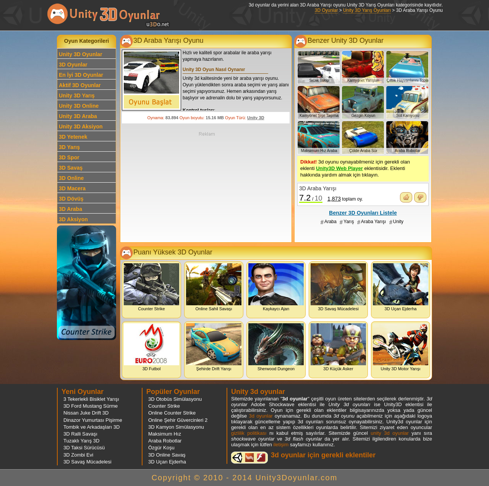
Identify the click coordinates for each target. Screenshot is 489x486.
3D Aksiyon (73, 219)
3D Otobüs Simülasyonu (175, 399)
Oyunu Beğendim (406, 197)
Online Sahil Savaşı (213, 287)
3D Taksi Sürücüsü (84, 447)
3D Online (71, 178)
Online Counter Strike (172, 413)
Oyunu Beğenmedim (420, 197)
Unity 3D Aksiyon (81, 126)
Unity (398, 221)
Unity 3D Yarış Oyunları (367, 10)
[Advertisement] (206, 186)
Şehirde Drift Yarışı (213, 347)
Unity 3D (255, 117)
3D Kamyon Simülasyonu (176, 427)
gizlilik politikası (249, 433)
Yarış (348, 221)
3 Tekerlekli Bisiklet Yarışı (91, 399)
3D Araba (70, 209)
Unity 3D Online (79, 106)
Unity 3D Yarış (77, 95)
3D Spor (69, 157)
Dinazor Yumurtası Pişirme (92, 420)
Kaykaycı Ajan (276, 287)
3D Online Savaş (167, 455)
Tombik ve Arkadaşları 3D (91, 427)
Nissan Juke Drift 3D (85, 413)
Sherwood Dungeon (276, 347)
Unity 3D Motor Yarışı (400, 347)
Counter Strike (151, 287)
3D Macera (72, 188)
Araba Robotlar (164, 441)
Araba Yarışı (373, 221)
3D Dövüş (71, 199)
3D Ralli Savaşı (80, 434)
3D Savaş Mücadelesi (338, 287)
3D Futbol (151, 347)
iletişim (281, 444)
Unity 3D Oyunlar (80, 54)
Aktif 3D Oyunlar (80, 85)
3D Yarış (69, 147)
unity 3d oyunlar (389, 433)
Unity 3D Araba (78, 116)
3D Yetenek (73, 137)
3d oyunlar (260, 416)
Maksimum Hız (164, 434)
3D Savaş (71, 168)
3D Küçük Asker (338, 347)
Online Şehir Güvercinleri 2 (177, 420)
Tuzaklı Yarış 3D (81, 441)
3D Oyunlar (326, 10)
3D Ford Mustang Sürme (90, 406)
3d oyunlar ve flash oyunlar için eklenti (249, 457)
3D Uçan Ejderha (400, 287)
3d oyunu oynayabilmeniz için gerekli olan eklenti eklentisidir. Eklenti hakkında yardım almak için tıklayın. (355, 168)
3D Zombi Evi (78, 455)
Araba (330, 221)
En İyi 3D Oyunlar (81, 75)
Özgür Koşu (161, 447)
